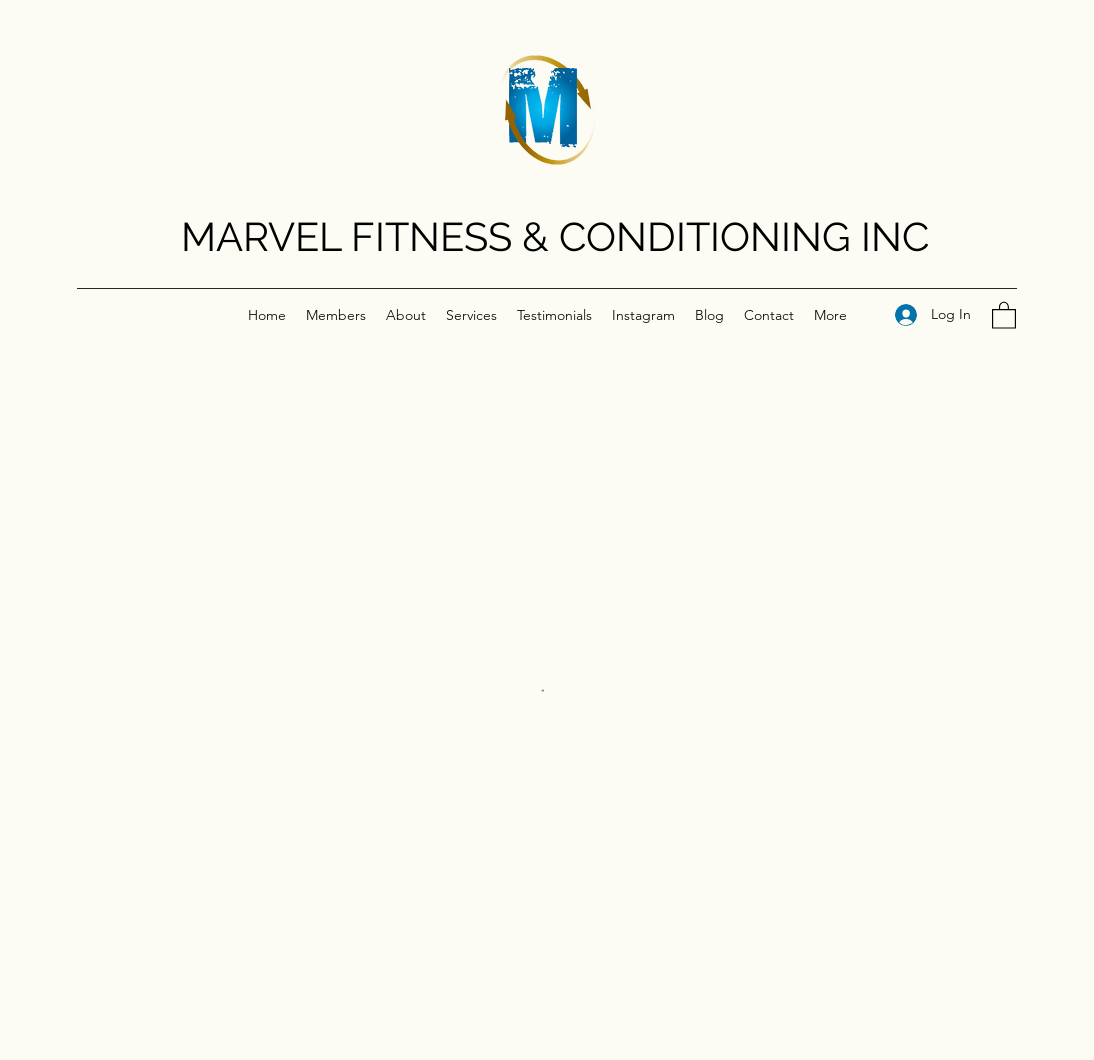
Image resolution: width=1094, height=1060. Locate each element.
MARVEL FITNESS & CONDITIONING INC (555, 236)
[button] (1004, 314)
